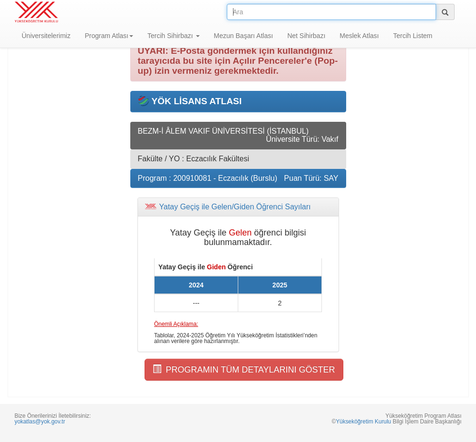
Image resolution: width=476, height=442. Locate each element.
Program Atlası (109, 35)
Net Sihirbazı (306, 35)
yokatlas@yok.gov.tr (40, 421)
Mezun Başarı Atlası (243, 35)
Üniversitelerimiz (46, 35)
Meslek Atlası (359, 35)
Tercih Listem (412, 35)
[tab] (238, 207)
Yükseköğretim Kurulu (363, 421)
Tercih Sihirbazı (173, 35)
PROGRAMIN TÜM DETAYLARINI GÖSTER (244, 369)
